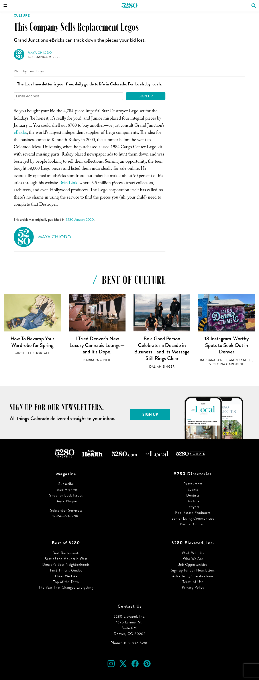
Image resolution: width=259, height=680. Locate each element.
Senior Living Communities (193, 518)
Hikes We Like (66, 576)
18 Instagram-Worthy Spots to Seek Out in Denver (226, 345)
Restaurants (192, 483)
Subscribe (66, 483)
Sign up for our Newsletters (193, 570)
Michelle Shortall (32, 353)
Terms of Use (192, 581)
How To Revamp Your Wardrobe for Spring (32, 342)
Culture (22, 15)
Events (193, 489)
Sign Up (146, 96)
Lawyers (193, 506)
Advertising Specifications (193, 576)
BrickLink (68, 183)
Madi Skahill (240, 360)
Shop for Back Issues (66, 495)
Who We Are (193, 558)
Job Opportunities (193, 564)
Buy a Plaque (66, 501)
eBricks (20, 133)
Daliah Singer (162, 367)
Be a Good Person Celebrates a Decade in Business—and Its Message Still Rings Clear (162, 348)
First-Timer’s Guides (66, 570)
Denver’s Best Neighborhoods (66, 564)
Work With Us (193, 553)
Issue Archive (66, 489)
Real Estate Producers (193, 512)
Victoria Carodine (226, 364)
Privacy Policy (193, 587)
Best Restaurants (66, 553)
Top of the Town (66, 581)
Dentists (193, 495)
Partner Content (193, 524)
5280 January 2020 (44, 57)
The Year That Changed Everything (66, 587)
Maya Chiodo (40, 53)
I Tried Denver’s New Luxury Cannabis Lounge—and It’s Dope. (97, 345)
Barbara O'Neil (97, 360)
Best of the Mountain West (66, 558)
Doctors (192, 501)
